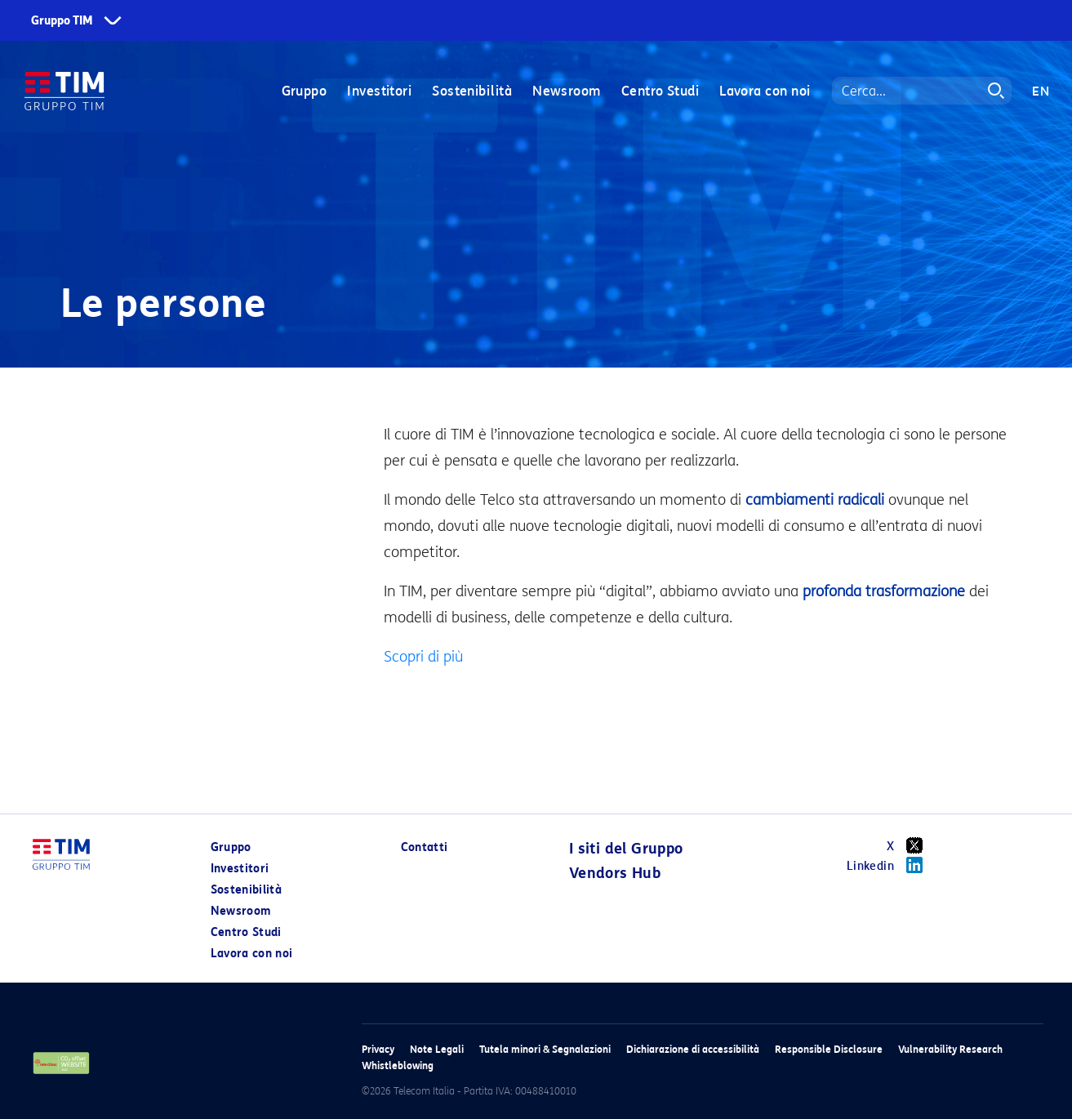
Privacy (378, 1049)
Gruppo (304, 92)
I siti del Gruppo (626, 849)
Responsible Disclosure (829, 1049)
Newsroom (566, 92)
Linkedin (890, 865)
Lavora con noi (764, 92)
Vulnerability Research (950, 1049)
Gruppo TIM (62, 21)
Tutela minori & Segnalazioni (545, 1049)
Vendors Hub (615, 873)
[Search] (922, 91)
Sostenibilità (472, 92)
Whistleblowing (398, 1065)
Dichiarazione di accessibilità (692, 1049)
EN (1040, 91)
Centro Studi (659, 92)
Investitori (379, 92)
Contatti (424, 847)
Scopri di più (423, 657)
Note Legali (437, 1049)
